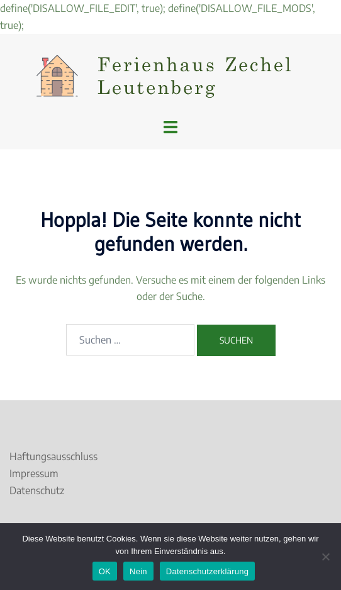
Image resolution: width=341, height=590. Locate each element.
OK (105, 571)
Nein (138, 571)
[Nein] (325, 556)
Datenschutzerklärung (207, 571)
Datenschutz (36, 490)
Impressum (34, 473)
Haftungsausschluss (53, 456)
